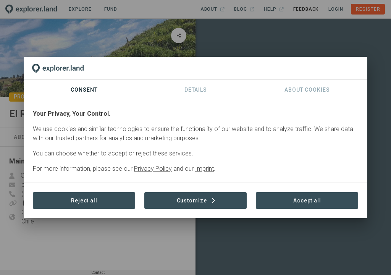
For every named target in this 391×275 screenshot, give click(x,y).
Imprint (204, 168)
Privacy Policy (153, 168)
